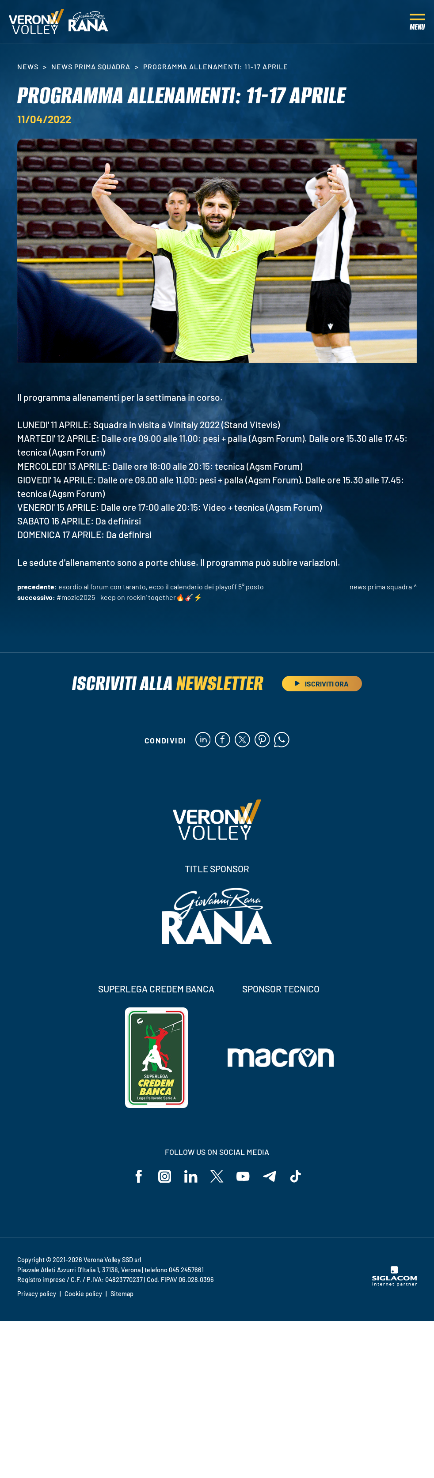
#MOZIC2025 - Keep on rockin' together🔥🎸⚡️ (129, 597)
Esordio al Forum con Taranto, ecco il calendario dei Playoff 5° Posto (161, 586)
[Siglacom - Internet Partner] (394, 1284)
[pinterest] (262, 740)
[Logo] (36, 22)
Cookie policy (83, 1294)
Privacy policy (36, 1294)
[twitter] (242, 740)
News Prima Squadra (90, 66)
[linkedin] (202, 740)
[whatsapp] (282, 740)
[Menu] (417, 22)
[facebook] (222, 740)
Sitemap (121, 1294)
